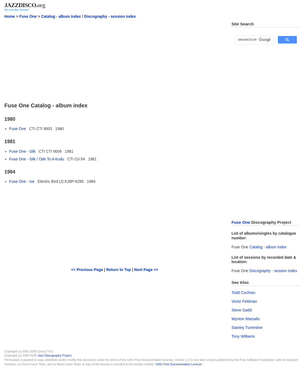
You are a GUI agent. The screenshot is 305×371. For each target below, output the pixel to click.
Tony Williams (243, 336)
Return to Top (118, 269)
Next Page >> (146, 269)
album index (69, 16)
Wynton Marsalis (246, 319)
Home (9, 16)
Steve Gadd (242, 310)
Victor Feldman (244, 301)
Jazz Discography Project (55, 355)
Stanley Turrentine (247, 327)
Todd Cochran (243, 292)
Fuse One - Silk (22, 151)
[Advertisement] (114, 60)
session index (123, 16)
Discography (95, 16)
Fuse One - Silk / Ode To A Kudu (36, 159)
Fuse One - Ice (22, 181)
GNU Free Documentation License (179, 364)
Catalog (48, 16)
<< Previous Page (87, 269)
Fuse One (28, 16)
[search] (254, 39)
